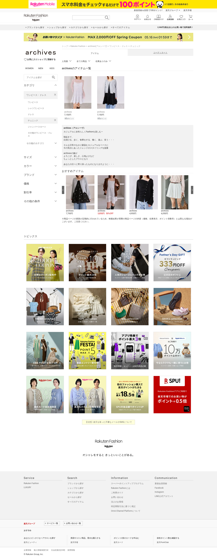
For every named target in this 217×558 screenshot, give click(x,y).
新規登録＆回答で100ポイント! (148, 10)
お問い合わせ (117, 497)
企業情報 (27, 550)
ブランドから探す (75, 483)
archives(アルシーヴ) (97, 46)
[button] (80, 195)
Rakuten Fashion (77, 46)
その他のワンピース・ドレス (40, 134)
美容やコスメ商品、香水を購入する (85, 538)
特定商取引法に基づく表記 (123, 506)
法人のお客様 (117, 502)
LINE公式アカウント (164, 496)
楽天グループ (172, 10)
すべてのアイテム (75, 502)
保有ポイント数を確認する (168, 538)
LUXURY (27, 487)
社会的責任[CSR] (58, 550)
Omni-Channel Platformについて (125, 511)
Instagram (159, 492)
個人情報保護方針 (41, 550)
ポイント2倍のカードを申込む (126, 538)
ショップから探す (75, 488)
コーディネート (160, 52)
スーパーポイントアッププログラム (127, 483)
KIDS (52, 68)
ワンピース (33, 102)
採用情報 (71, 550)
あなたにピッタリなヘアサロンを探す (39, 538)
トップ (65, 46)
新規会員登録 (161, 483)
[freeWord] (41, 77)
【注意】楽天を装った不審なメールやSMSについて (108, 422)
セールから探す (74, 497)
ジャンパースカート (37, 127)
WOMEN (29, 68)
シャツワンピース (36, 108)
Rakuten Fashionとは (120, 488)
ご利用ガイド (117, 492)
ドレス (31, 114)
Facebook (159, 488)
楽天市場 (187, 10)
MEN (40, 68)
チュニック (33, 120)
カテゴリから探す (75, 492)
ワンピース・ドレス (36, 95)
